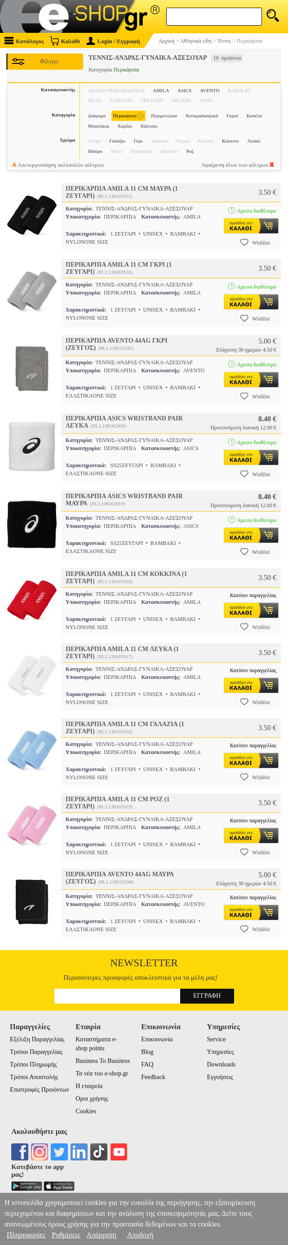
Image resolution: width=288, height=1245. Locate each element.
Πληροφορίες (26, 1235)
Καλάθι (65, 40)
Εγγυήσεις (220, 1077)
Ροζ (190, 151)
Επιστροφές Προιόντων (39, 1089)
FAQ (147, 1064)
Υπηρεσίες (220, 1052)
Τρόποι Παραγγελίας (36, 1052)
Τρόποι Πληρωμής (33, 1064)
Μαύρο (95, 151)
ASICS (184, 90)
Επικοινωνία (157, 1039)
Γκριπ (232, 115)
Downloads (221, 1064)
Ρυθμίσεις (66, 1235)
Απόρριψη (101, 1235)
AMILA (161, 90)
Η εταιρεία (88, 1086)
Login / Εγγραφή (113, 41)
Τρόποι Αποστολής (34, 1077)
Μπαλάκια (98, 126)
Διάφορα (97, 115)
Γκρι (137, 140)
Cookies (85, 1111)
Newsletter (144, 962)
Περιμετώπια (164, 115)
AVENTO (210, 90)
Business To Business (102, 1061)
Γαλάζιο (117, 140)
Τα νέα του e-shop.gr (101, 1073)
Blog (147, 1052)
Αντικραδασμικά (201, 115)
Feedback (153, 1077)
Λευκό (253, 140)
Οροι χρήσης (91, 1098)
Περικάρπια (128, 115)
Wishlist (255, 242)
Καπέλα (254, 115)
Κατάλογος (24, 40)
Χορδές (124, 126)
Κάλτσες (149, 126)
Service (216, 1039)
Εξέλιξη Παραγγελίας (37, 1039)
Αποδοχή (140, 1235)
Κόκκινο (230, 140)
